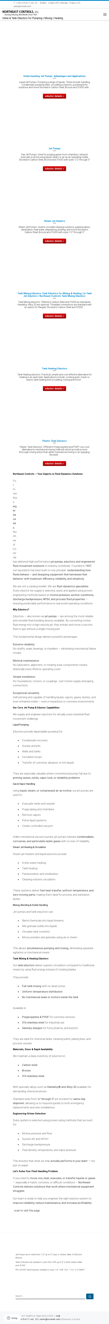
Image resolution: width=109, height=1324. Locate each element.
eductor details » (54, 96)
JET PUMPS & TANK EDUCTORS (37, 1316)
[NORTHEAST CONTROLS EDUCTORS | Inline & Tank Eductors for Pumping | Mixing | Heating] (20, 12)
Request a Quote (71, 1319)
